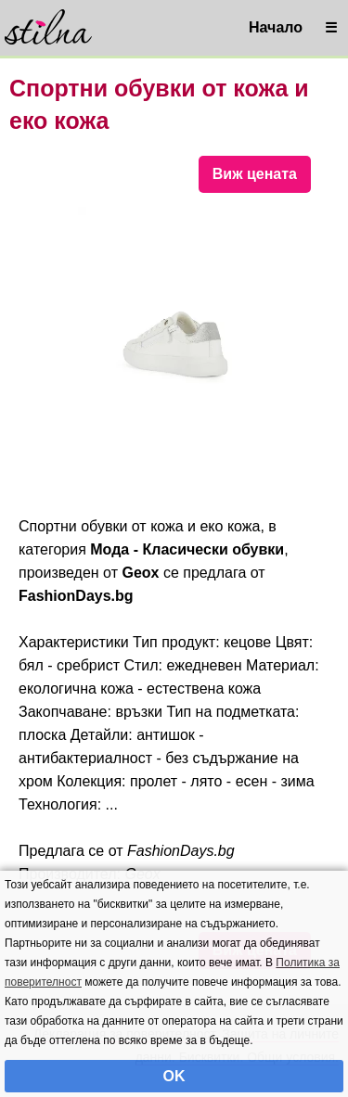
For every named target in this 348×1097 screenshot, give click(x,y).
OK (174, 1076)
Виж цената (255, 174)
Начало (276, 27)
